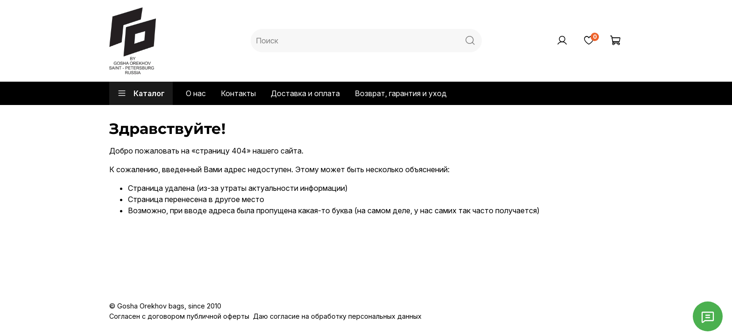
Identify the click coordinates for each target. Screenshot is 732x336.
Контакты (238, 93)
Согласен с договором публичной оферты (179, 316)
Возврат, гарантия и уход (401, 93)
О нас (196, 93)
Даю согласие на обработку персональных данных (337, 316)
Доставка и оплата (305, 93)
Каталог (141, 93)
